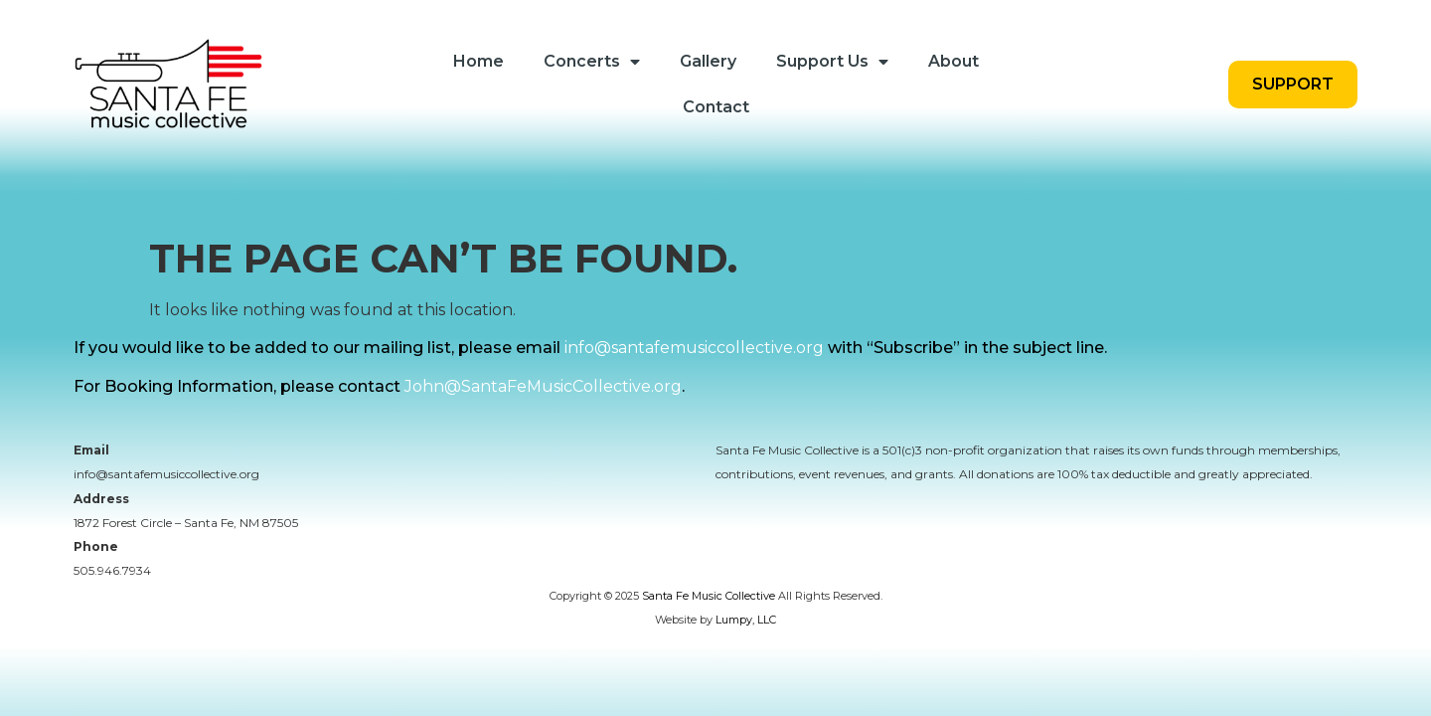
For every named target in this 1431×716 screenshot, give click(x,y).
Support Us (832, 62)
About (953, 61)
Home (478, 61)
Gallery (708, 61)
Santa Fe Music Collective (708, 609)
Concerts (592, 62)
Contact (716, 106)
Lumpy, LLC (746, 632)
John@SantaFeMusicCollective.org (543, 399)
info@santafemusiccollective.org (694, 360)
